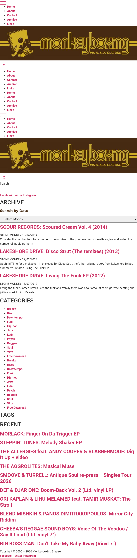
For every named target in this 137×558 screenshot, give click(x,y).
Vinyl (10, 352)
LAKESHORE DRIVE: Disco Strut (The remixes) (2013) (60, 251)
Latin (10, 334)
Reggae (12, 343)
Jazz (10, 330)
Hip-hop (12, 326)
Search (4, 183)
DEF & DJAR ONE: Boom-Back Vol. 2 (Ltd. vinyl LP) (56, 490)
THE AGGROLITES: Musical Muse (37, 466)
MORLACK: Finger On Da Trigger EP (40, 434)
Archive (12, 19)
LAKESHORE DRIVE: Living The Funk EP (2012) (52, 276)
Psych (11, 339)
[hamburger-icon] (3, 3)
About (11, 11)
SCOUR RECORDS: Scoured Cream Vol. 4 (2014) (53, 227)
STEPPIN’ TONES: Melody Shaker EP (41, 443)
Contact (12, 15)
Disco (10, 313)
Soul (10, 347)
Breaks (11, 309)
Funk (10, 322)
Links (10, 24)
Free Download (16, 356)
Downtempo (14, 317)
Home (11, 6)
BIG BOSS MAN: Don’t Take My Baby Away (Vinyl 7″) (58, 544)
